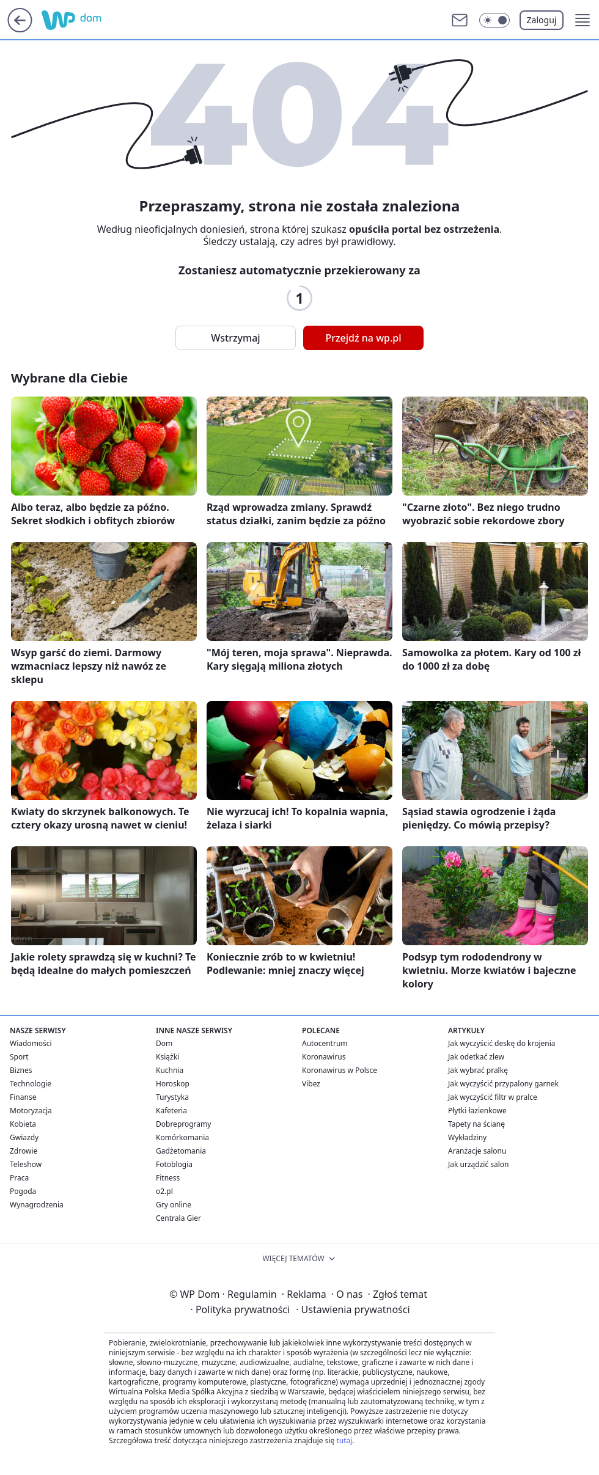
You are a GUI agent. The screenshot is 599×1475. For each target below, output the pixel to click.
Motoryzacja (31, 1110)
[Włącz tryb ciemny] (494, 20)
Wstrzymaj (235, 338)
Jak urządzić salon (478, 1164)
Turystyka (172, 1097)
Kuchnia (169, 1070)
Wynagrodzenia (37, 1204)
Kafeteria (171, 1110)
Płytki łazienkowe (477, 1110)
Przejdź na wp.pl (363, 338)
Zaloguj (542, 20)
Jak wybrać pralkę (478, 1070)
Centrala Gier (178, 1218)
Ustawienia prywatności (353, 1309)
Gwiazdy (24, 1137)
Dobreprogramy (183, 1124)
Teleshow (26, 1164)
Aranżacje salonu (477, 1151)
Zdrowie (23, 1151)
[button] (582, 20)
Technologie (30, 1083)
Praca (19, 1178)
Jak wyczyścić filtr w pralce (492, 1097)
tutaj (344, 1440)
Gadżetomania (181, 1151)
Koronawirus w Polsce (339, 1070)
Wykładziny (467, 1137)
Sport (19, 1057)
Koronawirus (323, 1057)
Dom (164, 1043)
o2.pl (164, 1191)
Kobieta (23, 1124)
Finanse (23, 1097)
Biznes (21, 1070)
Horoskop (172, 1083)
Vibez (311, 1083)
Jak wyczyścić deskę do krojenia (502, 1043)
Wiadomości (31, 1043)
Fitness (168, 1178)
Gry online (173, 1204)
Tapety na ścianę (476, 1124)
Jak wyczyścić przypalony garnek (503, 1083)
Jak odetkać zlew (476, 1057)
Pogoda (23, 1191)
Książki (167, 1057)
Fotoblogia (174, 1164)
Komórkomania (182, 1137)
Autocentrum (325, 1043)
